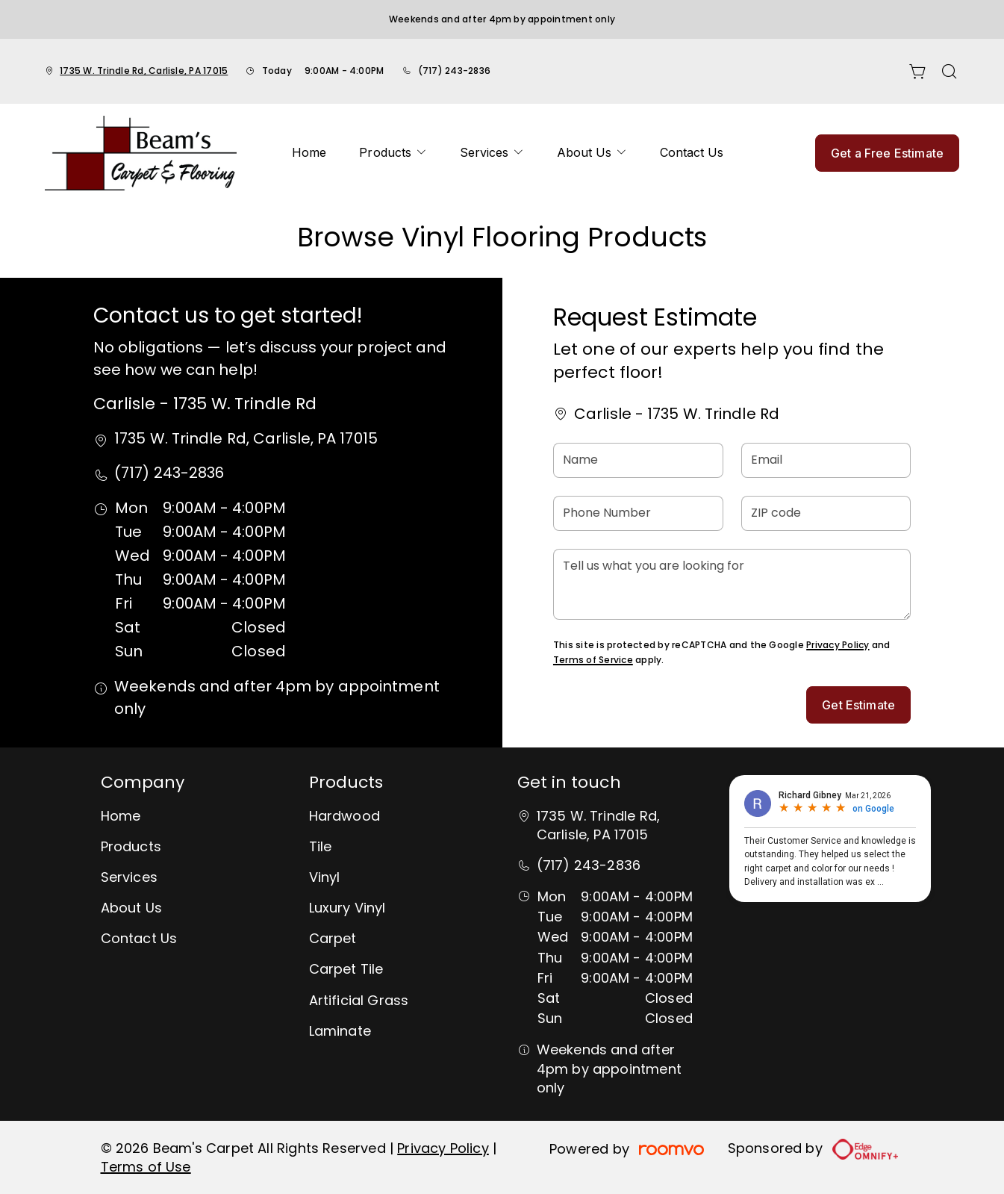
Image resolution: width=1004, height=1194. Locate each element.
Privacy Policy (837, 644)
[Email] (826, 460)
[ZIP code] (826, 513)
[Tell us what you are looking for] (732, 584)
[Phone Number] (638, 513)
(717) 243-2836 (454, 70)
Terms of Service (593, 659)
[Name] (638, 460)
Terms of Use (146, 1166)
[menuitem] (309, 153)
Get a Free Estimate (887, 153)
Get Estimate (858, 704)
